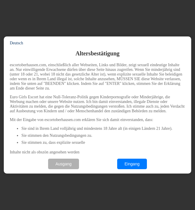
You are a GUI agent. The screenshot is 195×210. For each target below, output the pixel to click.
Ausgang (63, 164)
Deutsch (16, 43)
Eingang (131, 164)
